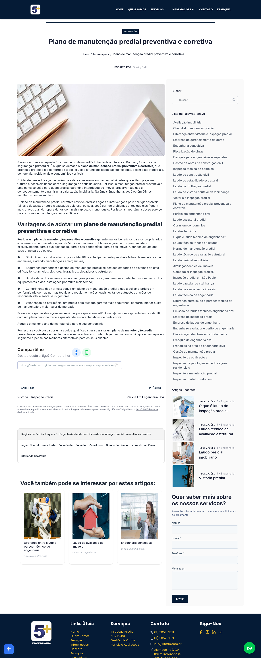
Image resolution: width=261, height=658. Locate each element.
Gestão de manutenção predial (194, 351)
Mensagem (178, 568)
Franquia (224, 9)
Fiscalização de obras (188, 151)
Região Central (30, 445)
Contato (206, 9)
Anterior (25, 387)
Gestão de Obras (123, 640)
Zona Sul (81, 445)
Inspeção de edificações (190, 357)
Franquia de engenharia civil (192, 340)
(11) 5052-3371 (162, 632)
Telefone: (178, 553)
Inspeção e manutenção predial (195, 373)
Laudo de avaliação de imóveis (194, 289)
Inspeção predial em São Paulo (194, 277)
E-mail (176, 538)
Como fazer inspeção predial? (194, 272)
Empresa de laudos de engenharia (196, 322)
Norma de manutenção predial (194, 248)
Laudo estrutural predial (189, 219)
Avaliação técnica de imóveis (193, 266)
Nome (176, 522)
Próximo (157, 387)
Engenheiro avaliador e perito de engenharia (203, 328)
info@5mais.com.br (166, 644)
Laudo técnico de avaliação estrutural (199, 254)
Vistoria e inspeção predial (191, 198)
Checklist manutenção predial (193, 128)
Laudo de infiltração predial (192, 186)
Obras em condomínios (189, 225)
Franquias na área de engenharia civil (199, 346)
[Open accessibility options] (9, 649)
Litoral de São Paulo (143, 445)
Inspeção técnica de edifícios (193, 169)
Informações (183, 9)
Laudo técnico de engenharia (193, 295)
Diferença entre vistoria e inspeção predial (202, 134)
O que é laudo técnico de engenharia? (199, 237)
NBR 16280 (118, 636)
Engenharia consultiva (188, 145)
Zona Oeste (66, 445)
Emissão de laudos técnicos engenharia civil (203, 311)
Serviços (159, 9)
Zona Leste (96, 445)
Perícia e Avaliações (125, 645)
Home (120, 9)
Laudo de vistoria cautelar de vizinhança (201, 192)
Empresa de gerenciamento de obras (198, 140)
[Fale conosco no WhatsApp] (249, 648)
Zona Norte (49, 445)
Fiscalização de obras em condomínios (200, 334)
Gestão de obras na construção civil (198, 163)
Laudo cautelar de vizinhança (193, 283)
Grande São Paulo (117, 445)
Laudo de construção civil (191, 174)
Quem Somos (137, 9)
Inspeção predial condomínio (193, 379)
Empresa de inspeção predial (193, 317)
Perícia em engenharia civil (191, 214)
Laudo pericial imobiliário (190, 260)
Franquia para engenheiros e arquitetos (200, 157)
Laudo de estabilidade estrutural (195, 180)
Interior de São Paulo (33, 455)
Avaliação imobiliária (187, 122)
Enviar (180, 598)
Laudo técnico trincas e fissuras (195, 243)
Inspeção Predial (122, 632)
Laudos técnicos (184, 231)
